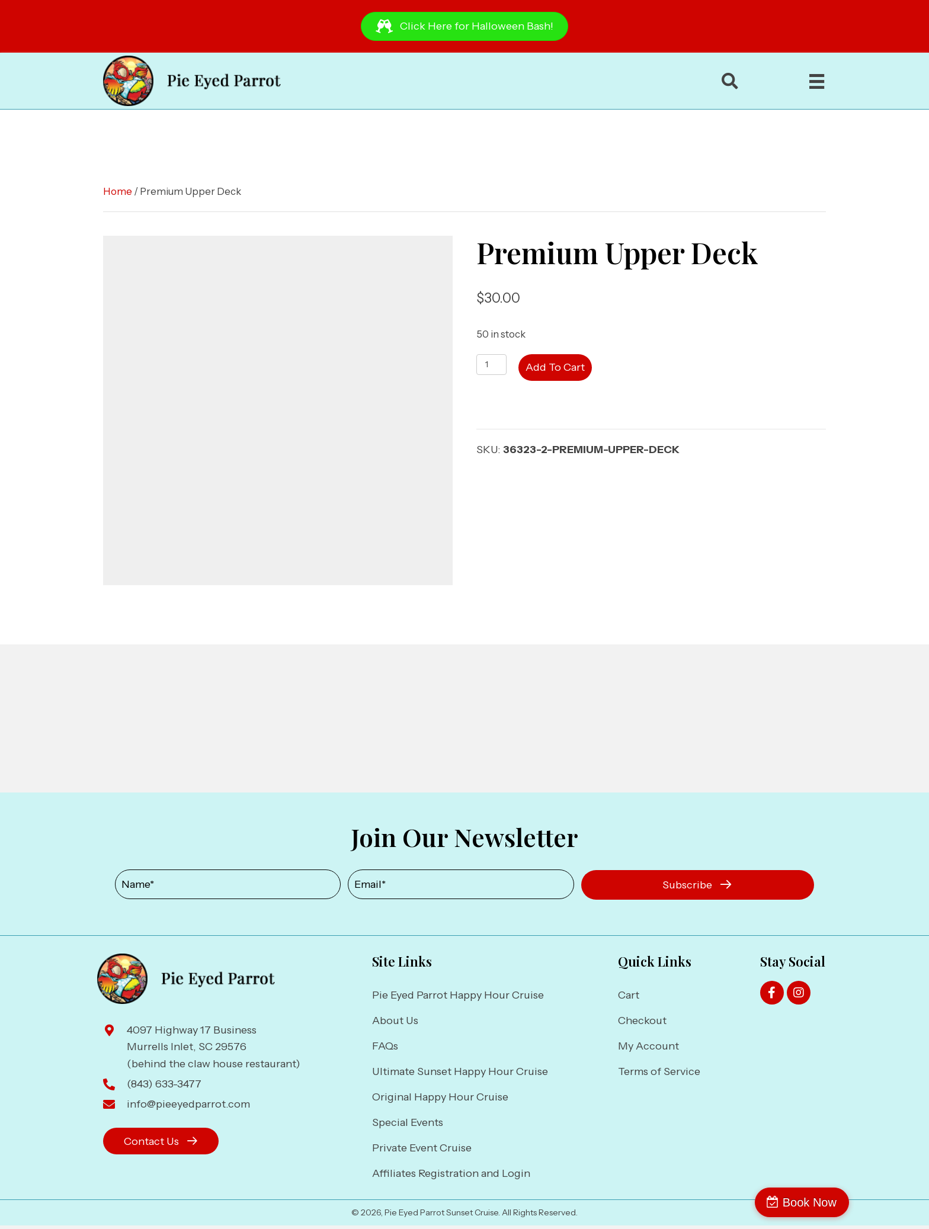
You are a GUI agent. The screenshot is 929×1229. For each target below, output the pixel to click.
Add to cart (555, 367)
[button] (697, 885)
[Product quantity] (491, 364)
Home (117, 191)
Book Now (878, 1202)
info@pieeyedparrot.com (188, 1104)
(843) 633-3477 (164, 1083)
